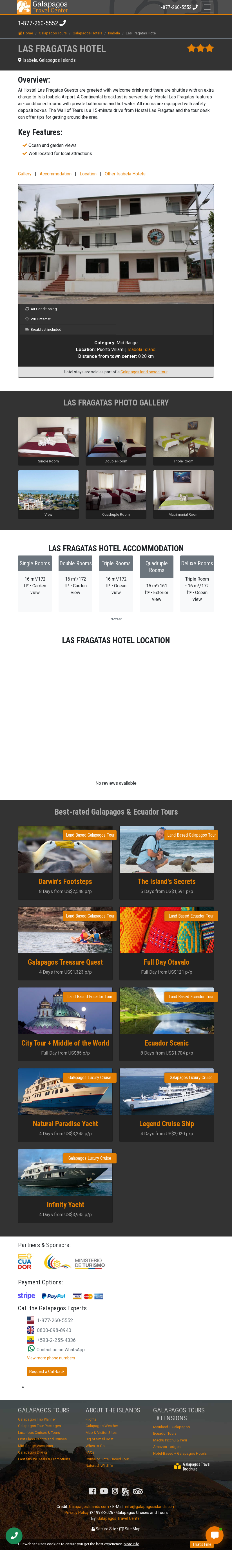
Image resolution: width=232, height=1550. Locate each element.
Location (88, 174)
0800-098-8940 (54, 1330)
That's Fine (201, 1544)
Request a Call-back (46, 1371)
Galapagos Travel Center (119, 1518)
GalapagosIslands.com (89, 1506)
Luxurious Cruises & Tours (39, 1432)
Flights (91, 1419)
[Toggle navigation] (207, 7)
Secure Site (104, 1529)
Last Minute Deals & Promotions (44, 1459)
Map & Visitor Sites (101, 1432)
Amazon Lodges (166, 1447)
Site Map (129, 1529)
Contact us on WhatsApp (56, 1349)
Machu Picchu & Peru (170, 1440)
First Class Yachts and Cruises (42, 1439)
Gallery (25, 174)
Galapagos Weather (102, 1426)
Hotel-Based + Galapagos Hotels (180, 1453)
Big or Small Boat (99, 1439)
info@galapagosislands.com (150, 1506)
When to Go (95, 1446)
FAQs (90, 1452)
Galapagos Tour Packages (39, 1426)
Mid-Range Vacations (35, 1446)
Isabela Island (141, 349)
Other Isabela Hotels (125, 174)
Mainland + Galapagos (171, 1427)
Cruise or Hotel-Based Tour (107, 1459)
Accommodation (56, 174)
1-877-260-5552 (38, 23)
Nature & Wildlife (99, 1465)
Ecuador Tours (165, 1433)
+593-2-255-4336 (56, 1340)
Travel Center (50, 7)
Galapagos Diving (32, 1452)
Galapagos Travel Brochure (192, 1466)
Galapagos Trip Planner (37, 1419)
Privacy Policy (76, 1512)
